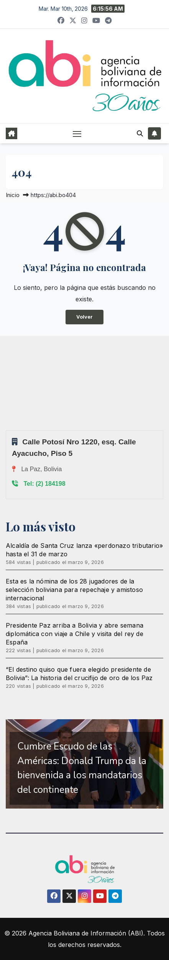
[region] (84, 764)
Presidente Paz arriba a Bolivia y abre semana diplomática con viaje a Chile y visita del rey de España (74, 633)
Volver (84, 317)
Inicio (13, 195)
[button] (140, 133)
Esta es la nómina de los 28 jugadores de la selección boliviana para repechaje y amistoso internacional (74, 589)
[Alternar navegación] (77, 133)
